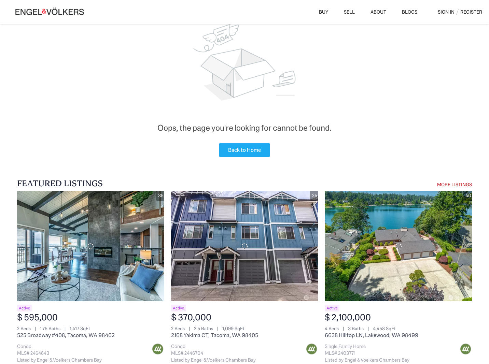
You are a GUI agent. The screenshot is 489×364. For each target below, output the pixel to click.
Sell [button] (349, 12)
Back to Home (244, 150)
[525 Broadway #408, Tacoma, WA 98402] (90, 246)
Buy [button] (323, 12)
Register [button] (471, 12)
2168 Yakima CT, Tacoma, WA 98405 (214, 335)
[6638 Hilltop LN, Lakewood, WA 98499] (398, 246)
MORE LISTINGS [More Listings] (454, 184)
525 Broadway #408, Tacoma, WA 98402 (66, 335)
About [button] (378, 12)
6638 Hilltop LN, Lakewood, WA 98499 (371, 335)
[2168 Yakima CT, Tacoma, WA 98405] (244, 246)
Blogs (409, 12)
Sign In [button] (446, 12)
